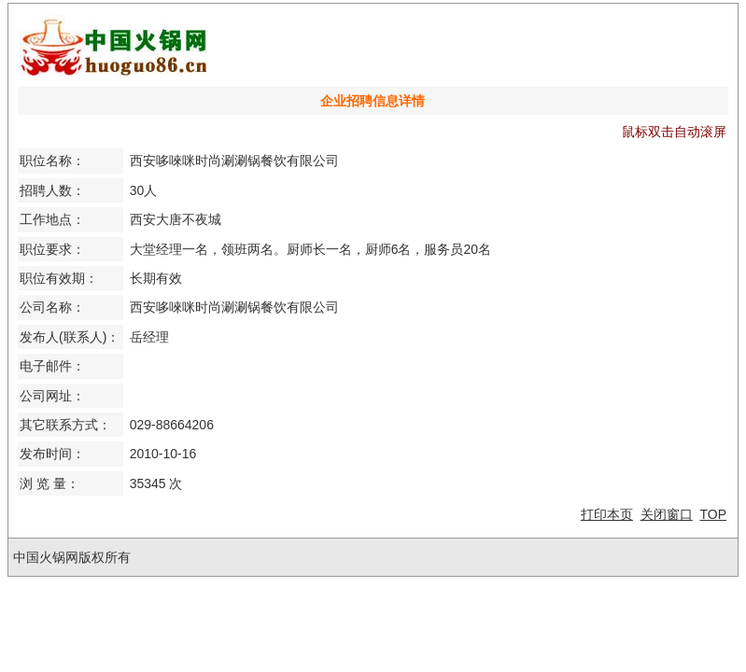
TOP (712, 514)
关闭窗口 (666, 514)
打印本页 (607, 514)
